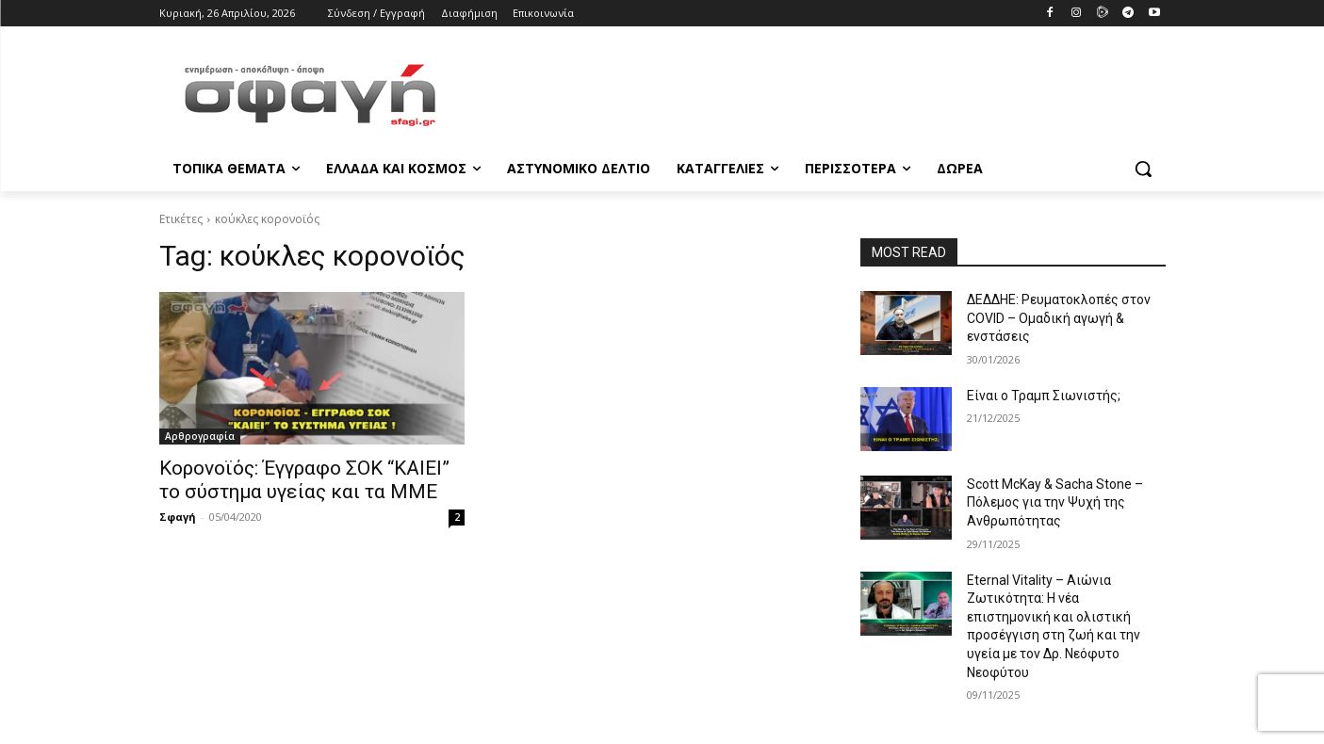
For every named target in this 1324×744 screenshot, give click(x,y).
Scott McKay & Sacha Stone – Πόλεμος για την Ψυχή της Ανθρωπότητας (1055, 502)
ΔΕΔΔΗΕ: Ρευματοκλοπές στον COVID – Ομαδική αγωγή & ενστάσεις (1059, 318)
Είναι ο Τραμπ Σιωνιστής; (1043, 395)
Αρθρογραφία (200, 436)
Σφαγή (177, 516)
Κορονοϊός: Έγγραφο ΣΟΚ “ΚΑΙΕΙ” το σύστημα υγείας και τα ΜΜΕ (304, 480)
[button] (1143, 168)
